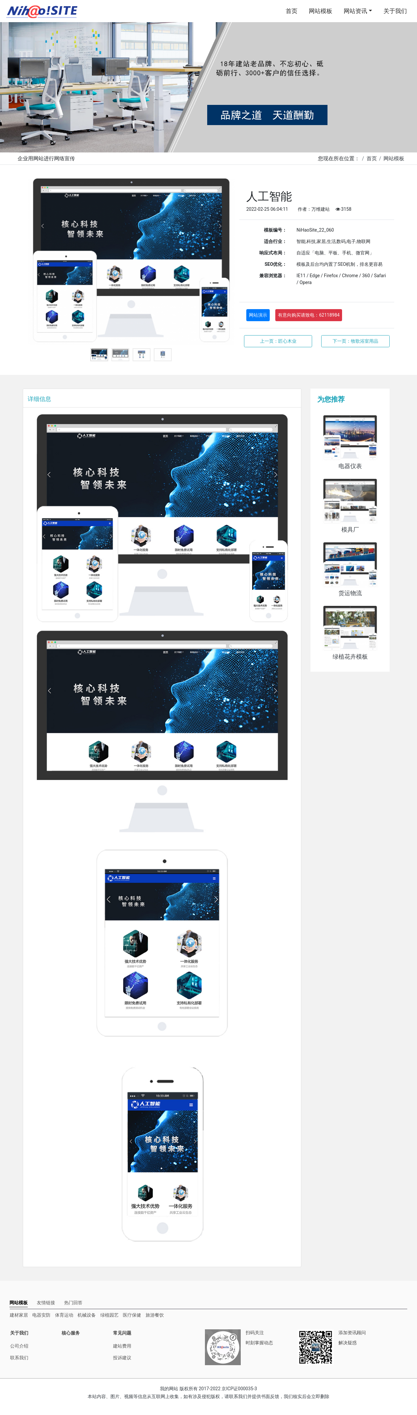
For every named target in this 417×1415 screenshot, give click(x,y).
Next (225, 262)
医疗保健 (132, 1315)
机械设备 (87, 1315)
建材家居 (19, 1315)
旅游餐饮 (155, 1315)
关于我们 (395, 11)
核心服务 (71, 1333)
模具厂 (350, 529)
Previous (37, 262)
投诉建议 (122, 1357)
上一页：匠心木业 (278, 341)
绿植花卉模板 (350, 656)
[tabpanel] (131, 262)
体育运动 (64, 1315)
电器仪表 (350, 466)
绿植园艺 (109, 1315)
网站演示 (258, 315)
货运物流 (350, 593)
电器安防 (41, 1315)
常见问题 (122, 1333)
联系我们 (19, 1357)
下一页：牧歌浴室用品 (355, 341)
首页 (291, 11)
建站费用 (122, 1346)
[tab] (18, 1302)
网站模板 (320, 11)
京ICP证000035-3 (239, 1388)
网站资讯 (355, 11)
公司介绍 (19, 1346)
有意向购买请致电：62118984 (308, 315)
